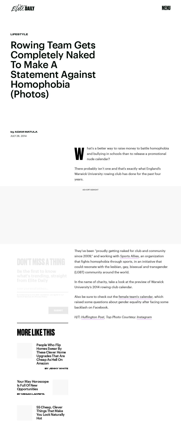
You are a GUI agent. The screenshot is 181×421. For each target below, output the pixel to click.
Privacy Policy (41, 300)
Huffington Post (92, 317)
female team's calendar (136, 297)
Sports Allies (129, 256)
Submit (58, 313)
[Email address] (42, 293)
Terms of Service (24, 300)
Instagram (144, 317)
